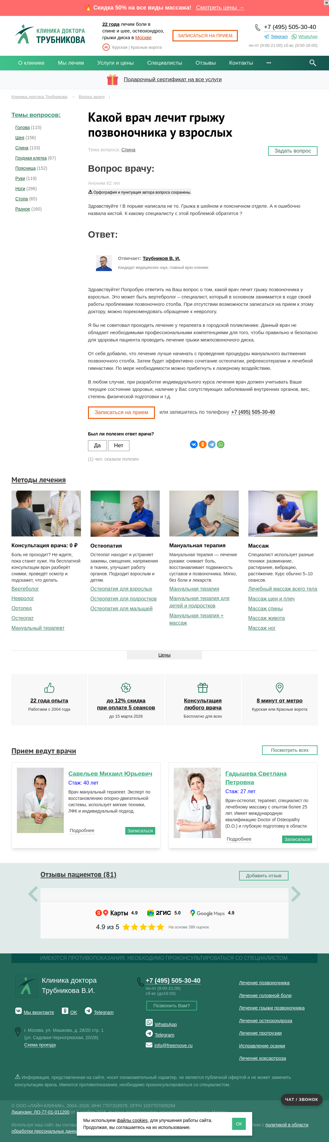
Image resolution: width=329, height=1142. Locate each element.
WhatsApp (308, 36)
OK (73, 1012)
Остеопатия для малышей (122, 608)
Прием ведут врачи (43, 751)
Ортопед (21, 608)
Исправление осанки (262, 1045)
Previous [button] (33, 894)
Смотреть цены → (220, 7)
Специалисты (164, 63)
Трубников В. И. (161, 258)
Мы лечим (71, 63)
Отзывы (206, 63)
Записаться (140, 830)
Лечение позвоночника (264, 982)
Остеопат (22, 618)
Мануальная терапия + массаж (196, 619)
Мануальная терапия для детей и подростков (199, 602)
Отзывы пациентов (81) (78, 874)
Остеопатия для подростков (124, 598)
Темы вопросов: (36, 114)
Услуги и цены (115, 63)
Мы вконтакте (39, 1012)
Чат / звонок (301, 1099)
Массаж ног (262, 628)
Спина (128, 149)
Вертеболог (25, 589)
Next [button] (296, 894)
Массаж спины (265, 608)
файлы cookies (132, 1120)
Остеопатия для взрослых (121, 589)
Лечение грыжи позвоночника (272, 1007)
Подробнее (81, 830)
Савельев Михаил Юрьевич (110, 773)
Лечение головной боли (265, 995)
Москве (143, 37)
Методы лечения (38, 479)
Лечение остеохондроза (265, 1020)
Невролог (22, 598)
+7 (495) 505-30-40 (290, 27)
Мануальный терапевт (37, 628)
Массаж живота (266, 618)
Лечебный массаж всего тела (283, 589)
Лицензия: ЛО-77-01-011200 (40, 1112)
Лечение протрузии (260, 1033)
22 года (111, 24)
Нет (118, 445)
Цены (164, 654)
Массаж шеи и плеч (271, 598)
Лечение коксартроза (262, 1058)
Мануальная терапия (194, 589)
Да (97, 445)
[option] (164, 894)
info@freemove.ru (173, 1045)
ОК (239, 1123)
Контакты (241, 63)
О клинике (31, 63)
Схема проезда (40, 1044)
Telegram (279, 36)
